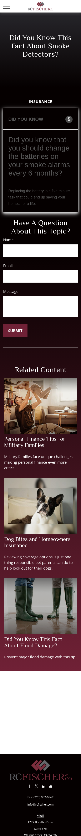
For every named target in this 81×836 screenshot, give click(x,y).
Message (10, 291)
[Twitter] (36, 786)
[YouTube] (51, 786)
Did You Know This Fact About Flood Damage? (33, 642)
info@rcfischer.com (40, 804)
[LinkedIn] (43, 786)
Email (8, 265)
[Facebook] (29, 786)
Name (8, 239)
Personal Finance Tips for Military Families (34, 442)
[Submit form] (15, 330)
